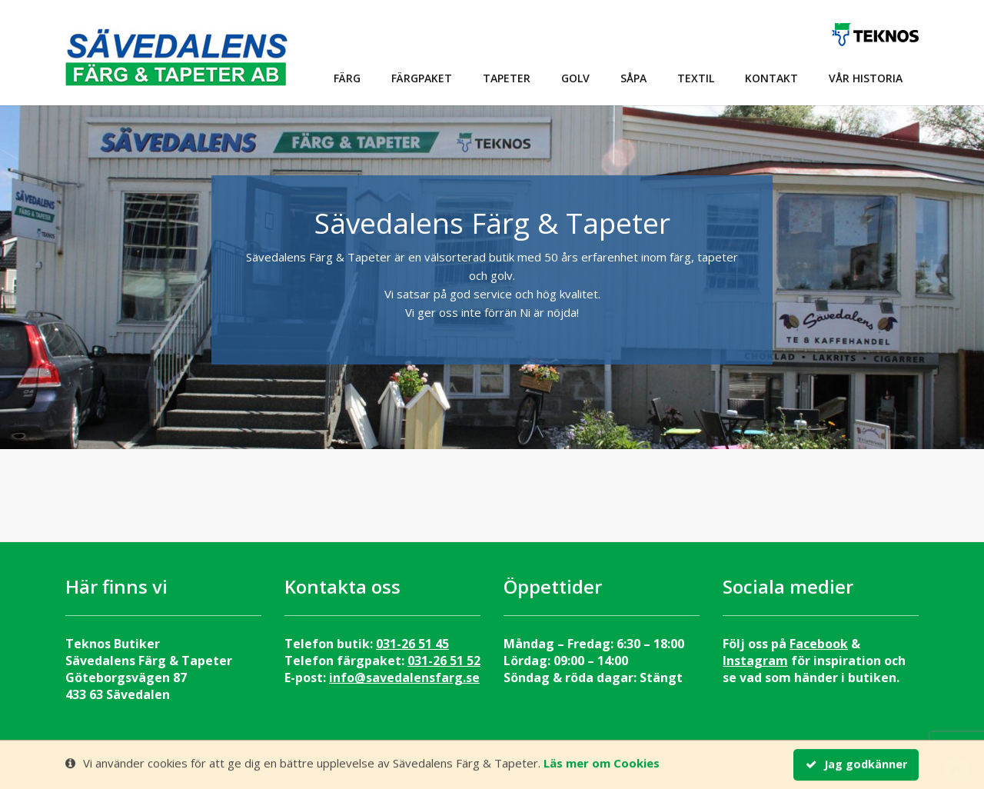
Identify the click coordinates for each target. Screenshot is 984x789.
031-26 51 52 (443, 660)
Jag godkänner (856, 764)
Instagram (755, 660)
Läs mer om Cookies (602, 763)
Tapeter (506, 78)
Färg (347, 78)
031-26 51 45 (412, 643)
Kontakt (771, 78)
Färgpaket (421, 78)
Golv (575, 78)
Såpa (633, 78)
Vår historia (866, 78)
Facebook (819, 643)
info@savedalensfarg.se (404, 677)
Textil (695, 78)
